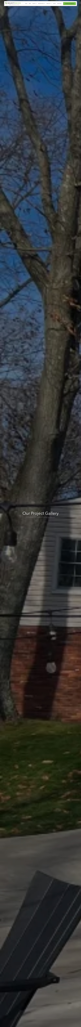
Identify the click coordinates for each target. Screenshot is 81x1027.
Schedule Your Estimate (69, 3)
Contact (54, 3)
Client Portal (59, 3)
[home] (13, 4)
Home (26, 3)
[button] (34, 3)
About (30, 3)
